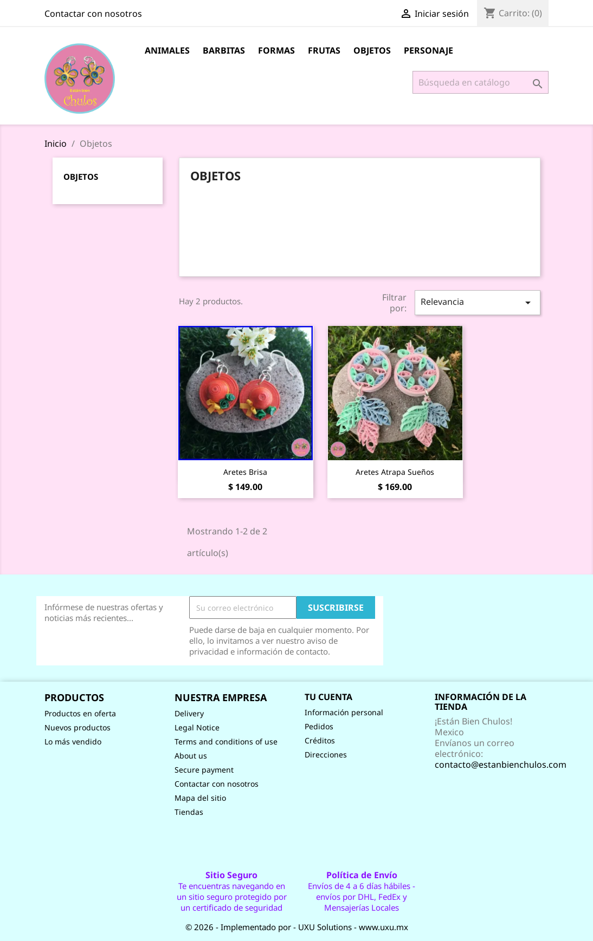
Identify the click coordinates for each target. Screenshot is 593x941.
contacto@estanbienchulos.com (500, 764)
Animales (167, 50)
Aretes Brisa (245, 472)
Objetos (372, 50)
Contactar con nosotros (93, 13)
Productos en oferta (80, 713)
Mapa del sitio (200, 798)
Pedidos (319, 726)
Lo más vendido (72, 741)
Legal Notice (197, 727)
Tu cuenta (328, 697)
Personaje (428, 50)
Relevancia (477, 302)
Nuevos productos (77, 727)
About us (191, 755)
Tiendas (189, 812)
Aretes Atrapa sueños (395, 472)
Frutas (324, 50)
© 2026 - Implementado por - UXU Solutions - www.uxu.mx (296, 927)
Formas (276, 50)
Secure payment (204, 769)
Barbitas (224, 50)
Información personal (344, 712)
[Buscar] (480, 82)
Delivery (189, 713)
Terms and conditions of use (226, 741)
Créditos (320, 740)
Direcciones (326, 754)
